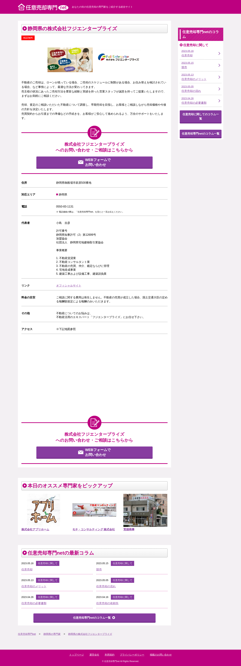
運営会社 (94, 654)
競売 (99, 569)
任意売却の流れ (106, 586)
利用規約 (109, 654)
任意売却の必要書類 (33, 603)
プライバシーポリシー (132, 654)
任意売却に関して (47, 563)
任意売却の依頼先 (107, 603)
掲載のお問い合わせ (161, 654)
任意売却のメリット (33, 586)
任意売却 (27, 569)
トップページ (76, 654)
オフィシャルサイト (68, 285)
